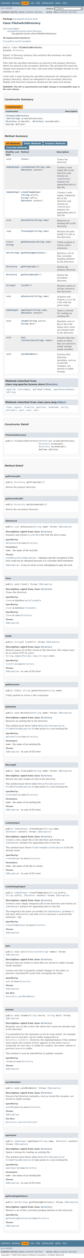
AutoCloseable (23, 41)
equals (18, 407)
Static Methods (32, 143)
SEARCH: (50, 9)
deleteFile (27, 220)
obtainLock (27, 296)
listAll (25, 285)
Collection (28, 340)
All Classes (6, 8)
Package (16, 3)
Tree (38, 3)
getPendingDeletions (32, 253)
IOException (65, 527)
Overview (5, 3)
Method (39, 12)
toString (10, 392)
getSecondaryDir (30, 274)
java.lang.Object (11, 28)
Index (58, 3)
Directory (18, 50)
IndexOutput (13, 167)
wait (21, 410)
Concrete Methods (16, 147)
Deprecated (48, 3)
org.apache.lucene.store (25, 19)
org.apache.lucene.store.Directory (24, 31)
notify (64, 407)
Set (8, 118)
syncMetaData (28, 354)
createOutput (28, 167)
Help (64, 3)
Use (32, 3)
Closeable (8, 41)
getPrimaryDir (29, 266)
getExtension (28, 242)
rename (24, 321)
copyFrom (10, 389)
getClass (41, 407)
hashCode (53, 407)
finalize (29, 407)
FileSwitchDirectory (17, 116)
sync (23, 337)
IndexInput (12, 310)
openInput (26, 310)
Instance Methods (55, 143)
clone (9, 407)
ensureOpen (24, 389)
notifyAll (11, 410)
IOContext (26, 170)
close (24, 159)
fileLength (27, 231)
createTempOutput (31, 192)
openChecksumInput (63, 389)
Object (62, 402)
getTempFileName (42, 389)
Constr (29, 12)
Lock (8, 296)
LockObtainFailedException (21, 558)
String (15, 118)
